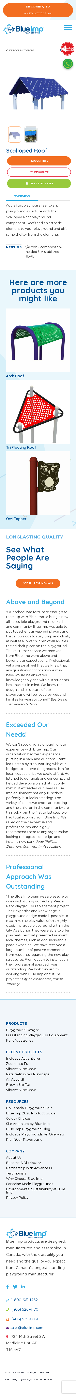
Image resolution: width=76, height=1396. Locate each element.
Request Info (39, 160)
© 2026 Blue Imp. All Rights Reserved (27, 1372)
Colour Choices (18, 1118)
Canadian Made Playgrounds (29, 1184)
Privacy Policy (17, 1197)
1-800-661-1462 (22, 1300)
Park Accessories (19, 1040)
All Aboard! (15, 1079)
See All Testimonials (38, 583)
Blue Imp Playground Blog (28, 1129)
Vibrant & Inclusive (21, 1069)
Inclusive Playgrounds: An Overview (35, 1134)
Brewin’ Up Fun (18, 1084)
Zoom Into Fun (18, 1063)
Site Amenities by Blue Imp (28, 1124)
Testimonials (16, 1173)
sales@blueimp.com (24, 1328)
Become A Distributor (23, 1163)
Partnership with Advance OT (30, 1168)
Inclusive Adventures (23, 1058)
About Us (13, 1157)
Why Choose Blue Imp (24, 1178)
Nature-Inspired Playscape (27, 1074)
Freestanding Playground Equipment (37, 1035)
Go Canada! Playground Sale (29, 1108)
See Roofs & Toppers (20, 50)
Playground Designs (22, 1030)
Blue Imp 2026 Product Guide (31, 1113)
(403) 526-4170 (22, 1309)
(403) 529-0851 (22, 1319)
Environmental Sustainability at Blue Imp (35, 1191)
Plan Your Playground (24, 1139)
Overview (22, 196)
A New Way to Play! (38, 10)
